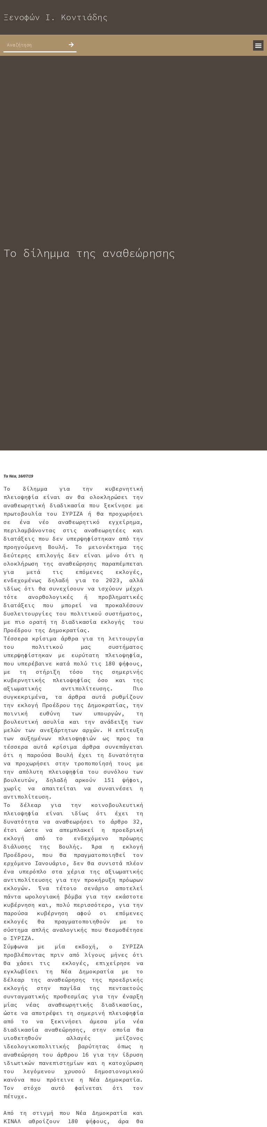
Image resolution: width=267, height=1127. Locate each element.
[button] (258, 45)
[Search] (71, 44)
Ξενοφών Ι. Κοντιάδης (55, 17)
